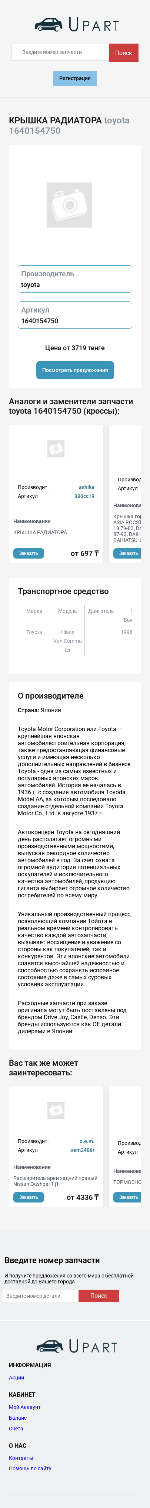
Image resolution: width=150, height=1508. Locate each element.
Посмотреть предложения (75, 370)
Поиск (123, 53)
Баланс (18, 1418)
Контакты (21, 1458)
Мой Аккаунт (25, 1407)
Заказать (28, 553)
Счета (16, 1429)
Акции (16, 1378)
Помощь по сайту (30, 1468)
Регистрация (75, 78)
